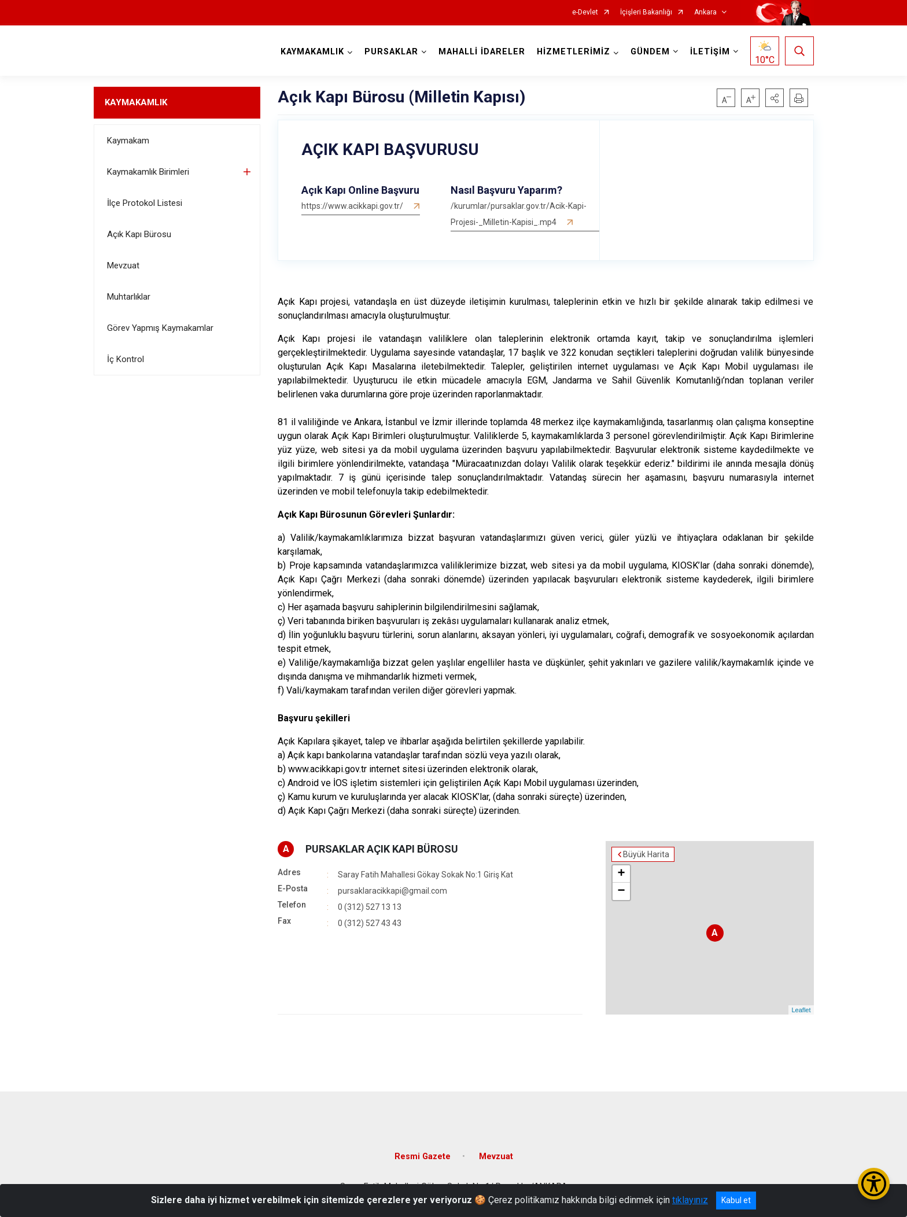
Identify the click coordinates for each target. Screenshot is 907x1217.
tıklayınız (690, 1199)
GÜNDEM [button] (650, 52)
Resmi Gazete (422, 1156)
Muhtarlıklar (128, 297)
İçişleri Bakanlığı (646, 12)
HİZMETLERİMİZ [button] (573, 52)
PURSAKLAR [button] (391, 52)
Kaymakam (128, 140)
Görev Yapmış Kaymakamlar (160, 328)
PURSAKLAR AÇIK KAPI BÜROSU (381, 849)
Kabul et (736, 1200)
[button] (774, 97)
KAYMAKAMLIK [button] (312, 52)
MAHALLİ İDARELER (481, 52)
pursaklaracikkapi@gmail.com (392, 890)
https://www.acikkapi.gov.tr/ (352, 206)
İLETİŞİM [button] (710, 52)
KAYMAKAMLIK (136, 102)
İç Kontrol (125, 359)
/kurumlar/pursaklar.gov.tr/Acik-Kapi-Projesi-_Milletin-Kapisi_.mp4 (519, 214)
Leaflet (800, 1009)
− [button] (621, 891)
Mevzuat (123, 265)
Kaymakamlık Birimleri (148, 172)
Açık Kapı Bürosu (139, 234)
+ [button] (621, 874)
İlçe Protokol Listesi (144, 203)
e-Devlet (585, 12)
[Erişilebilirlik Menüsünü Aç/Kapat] (874, 1184)
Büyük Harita (646, 854)
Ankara (705, 12)
